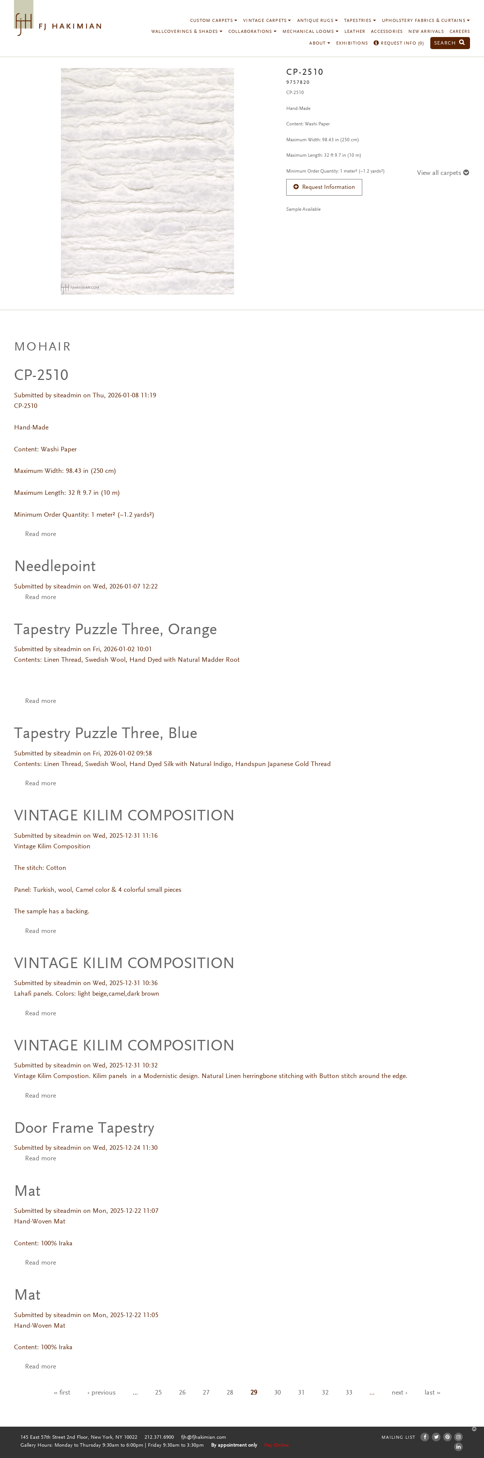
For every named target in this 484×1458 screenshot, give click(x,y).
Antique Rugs (317, 21)
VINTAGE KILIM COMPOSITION (124, 817)
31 (301, 1393)
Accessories (387, 31)
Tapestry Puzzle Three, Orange (115, 630)
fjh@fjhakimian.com (203, 1437)
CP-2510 (41, 376)
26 (182, 1393)
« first (62, 1393)
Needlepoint (55, 567)
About (319, 43)
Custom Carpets (213, 21)
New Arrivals (426, 31)
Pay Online (276, 1445)
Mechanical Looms (310, 31)
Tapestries (360, 21)
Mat (27, 1192)
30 (277, 1393)
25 (158, 1393)
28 (229, 1393)
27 (206, 1393)
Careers (460, 31)
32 (325, 1393)
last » (433, 1393)
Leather (354, 31)
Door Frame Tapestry (84, 1129)
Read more (40, 534)
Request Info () (399, 43)
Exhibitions (352, 43)
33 (349, 1393)
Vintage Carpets (267, 21)
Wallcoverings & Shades (187, 31)
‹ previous (101, 1393)
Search (449, 43)
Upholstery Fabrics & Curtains (426, 21)
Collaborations (252, 31)
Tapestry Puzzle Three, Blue (105, 734)
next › (400, 1393)
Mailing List (398, 1437)
